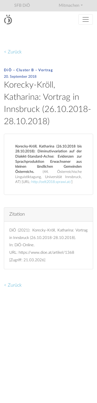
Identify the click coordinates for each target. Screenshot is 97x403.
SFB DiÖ (22, 5)
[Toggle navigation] (85, 19)
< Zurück (13, 52)
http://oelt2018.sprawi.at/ (51, 182)
